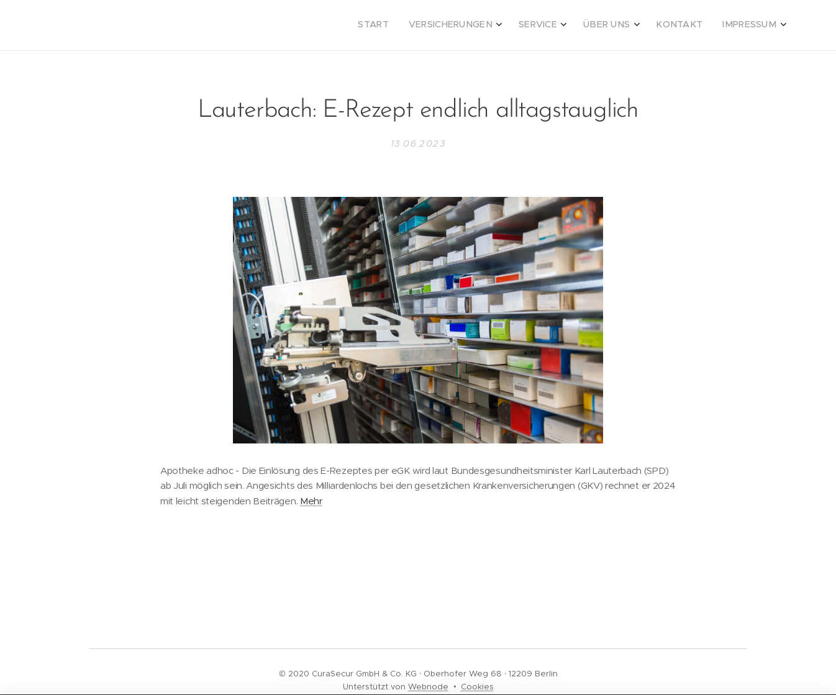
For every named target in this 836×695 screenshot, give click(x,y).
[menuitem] (661, 25)
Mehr (311, 501)
